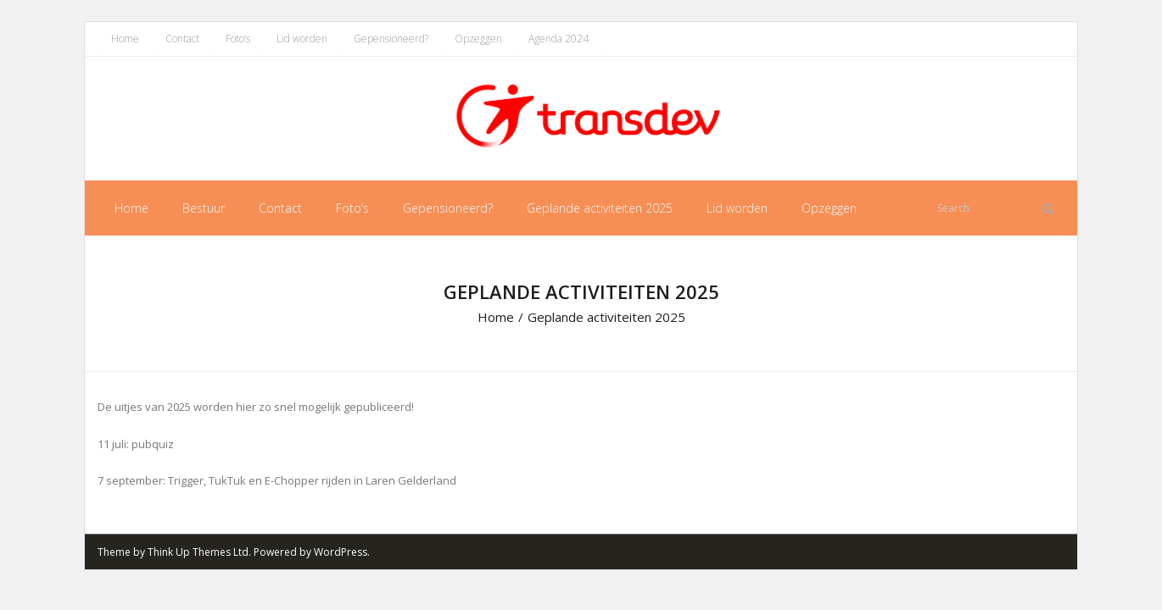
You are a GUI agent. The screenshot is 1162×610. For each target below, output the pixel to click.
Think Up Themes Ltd (198, 552)
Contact (182, 38)
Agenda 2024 (558, 38)
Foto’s (238, 38)
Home (125, 38)
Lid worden (302, 38)
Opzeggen (478, 38)
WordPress (340, 552)
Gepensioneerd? (391, 38)
